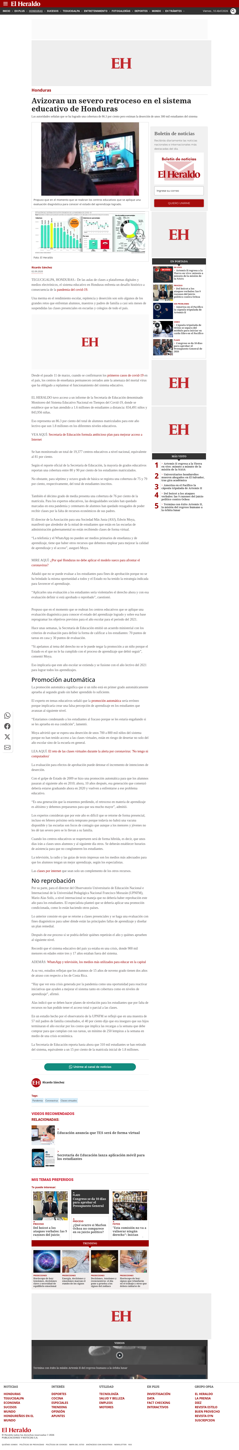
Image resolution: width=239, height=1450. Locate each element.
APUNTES (58, 1416)
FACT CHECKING (158, 1403)
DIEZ (198, 1403)
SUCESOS (10, 1407)
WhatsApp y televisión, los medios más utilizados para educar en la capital (96, 962)
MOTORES (106, 1407)
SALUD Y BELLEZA (112, 1398)
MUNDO (10, 1412)
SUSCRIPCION (205, 1420)
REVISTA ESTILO (206, 1407)
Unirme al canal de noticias (92, 1066)
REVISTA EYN (204, 1416)
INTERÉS (58, 1386)
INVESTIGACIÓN (158, 1394)
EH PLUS (153, 1386)
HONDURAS (12, 1394)
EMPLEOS (106, 1403)
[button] (7, 715)
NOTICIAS (11, 1386)
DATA (151, 1398)
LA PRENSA (203, 1398)
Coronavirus (51, 1100)
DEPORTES (59, 1394)
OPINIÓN (58, 1412)
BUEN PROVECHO (207, 1412)
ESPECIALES (60, 1403)
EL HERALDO (204, 1394)
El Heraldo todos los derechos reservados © (28, 1435)
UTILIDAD (106, 1386)
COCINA (57, 1398)
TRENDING (59, 1407)
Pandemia (37, 1100)
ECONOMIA (12, 1403)
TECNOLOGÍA (108, 1394)
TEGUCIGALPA (14, 1398)
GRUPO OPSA (204, 1386)
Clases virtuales (69, 1100)
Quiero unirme (179, 203)
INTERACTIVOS (157, 1407)
